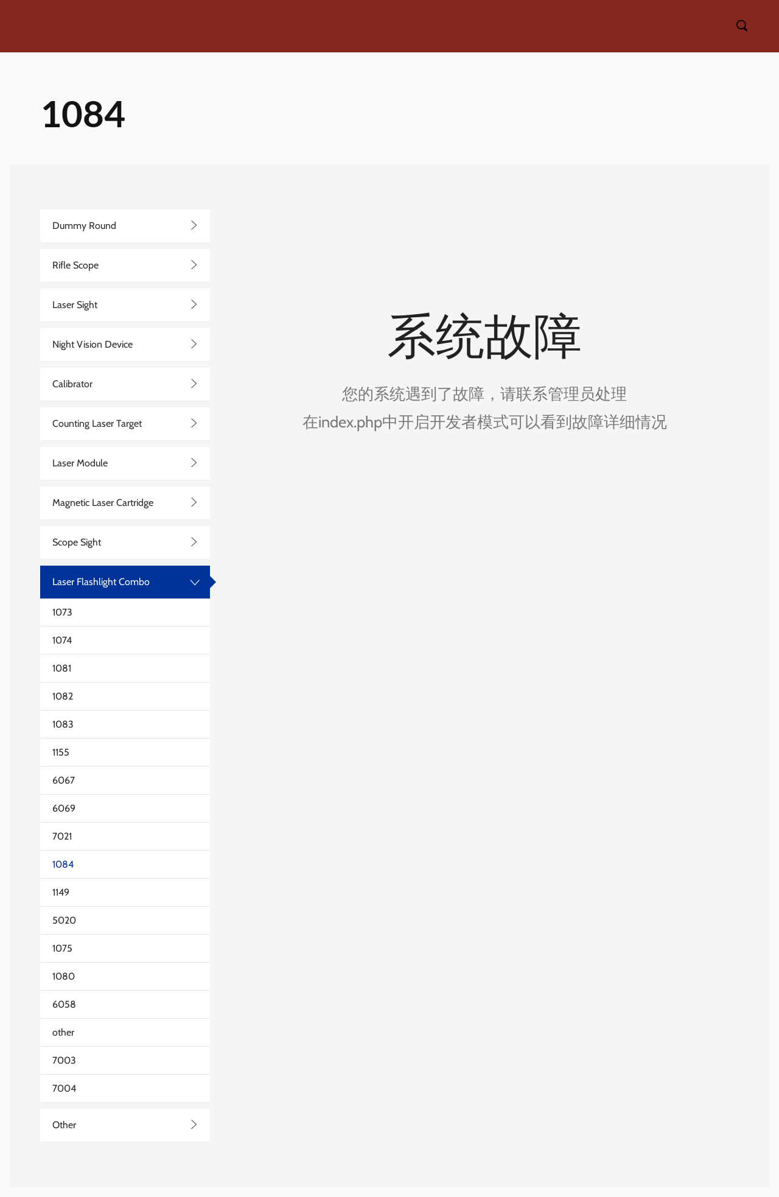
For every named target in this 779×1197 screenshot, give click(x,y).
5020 (64, 920)
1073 (62, 612)
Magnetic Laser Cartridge (102, 502)
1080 (63, 976)
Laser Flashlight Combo (101, 582)
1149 (60, 892)
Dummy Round (84, 225)
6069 (63, 808)
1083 (63, 724)
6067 (63, 780)
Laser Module (80, 463)
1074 (62, 640)
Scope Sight (76, 542)
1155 (60, 752)
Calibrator (72, 384)
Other (64, 1125)
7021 (62, 836)
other (63, 1032)
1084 (63, 864)
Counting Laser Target (97, 423)
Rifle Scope (75, 265)
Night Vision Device (92, 344)
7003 (64, 1060)
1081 (61, 668)
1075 (62, 948)
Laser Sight (74, 305)
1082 (62, 696)
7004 (64, 1088)
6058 (64, 1004)
